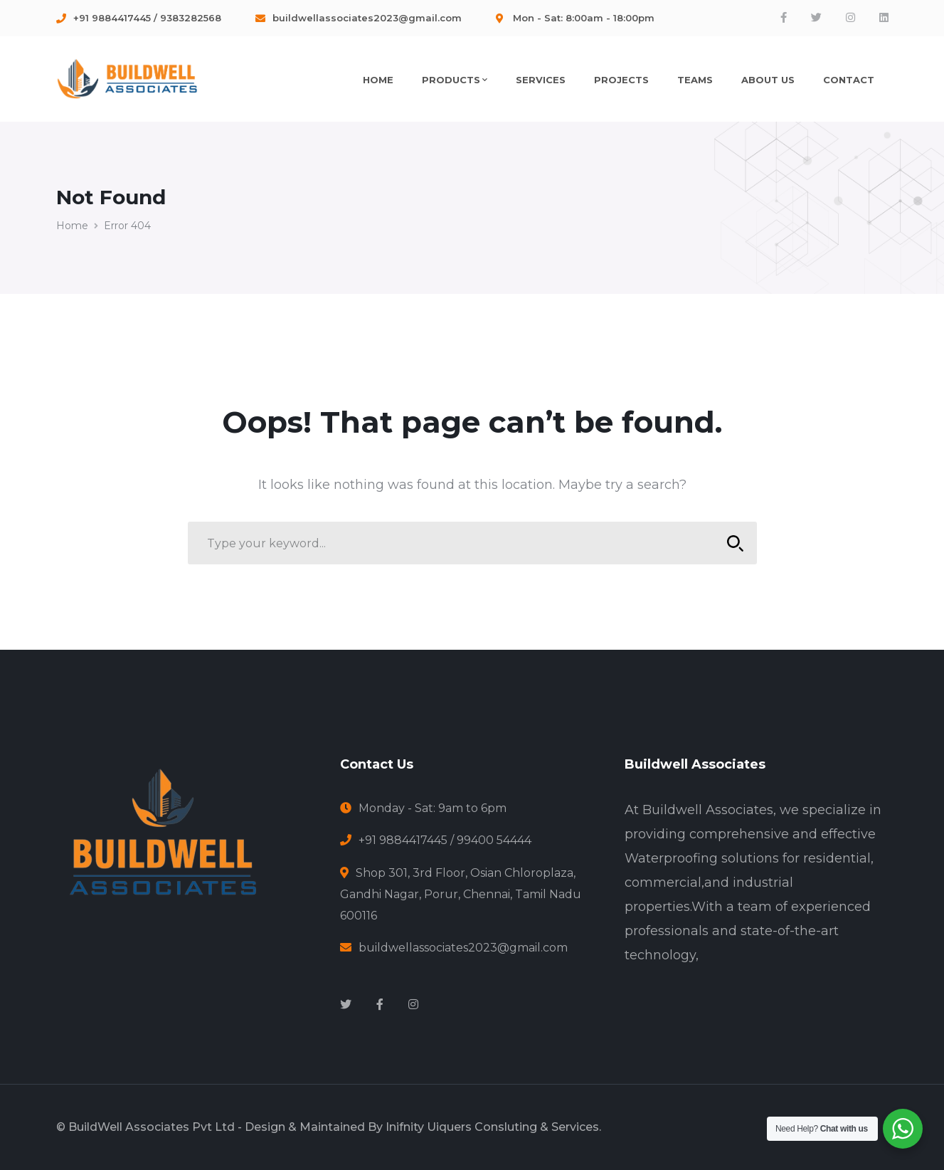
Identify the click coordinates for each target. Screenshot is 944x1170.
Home (72, 225)
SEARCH (731, 543)
